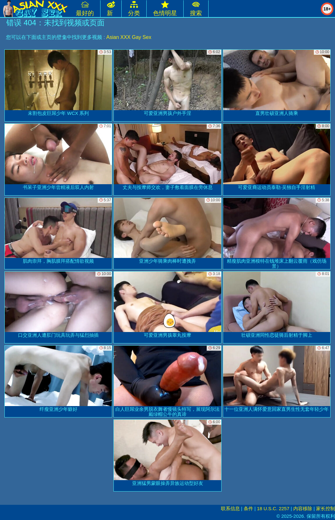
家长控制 (325, 508)
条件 (248, 508)
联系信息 (230, 508)
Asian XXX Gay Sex (128, 37)
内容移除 (302, 508)
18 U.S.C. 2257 (273, 508)
